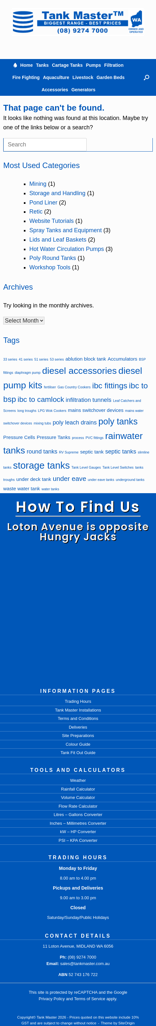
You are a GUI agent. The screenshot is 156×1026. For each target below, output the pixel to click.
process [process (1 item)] (78, 438)
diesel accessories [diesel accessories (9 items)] (79, 370)
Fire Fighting (26, 77)
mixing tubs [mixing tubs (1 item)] (42, 423)
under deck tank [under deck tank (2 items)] (33, 479)
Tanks (42, 65)
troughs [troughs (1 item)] (9, 480)
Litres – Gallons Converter (78, 814)
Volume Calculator (78, 797)
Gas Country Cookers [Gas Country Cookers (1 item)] (74, 387)
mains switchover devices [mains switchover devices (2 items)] (95, 410)
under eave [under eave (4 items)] (69, 478)
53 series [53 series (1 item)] (57, 359)
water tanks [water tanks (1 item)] (50, 489)
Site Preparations (78, 735)
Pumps (93, 65)
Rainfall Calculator (78, 789)
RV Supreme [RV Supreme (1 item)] (69, 452)
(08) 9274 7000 (82, 957)
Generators (83, 89)
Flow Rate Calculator (78, 806)
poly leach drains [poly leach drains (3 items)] (75, 422)
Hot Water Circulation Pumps (66, 249)
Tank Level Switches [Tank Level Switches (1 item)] (118, 467)
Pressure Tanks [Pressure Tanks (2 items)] (53, 437)
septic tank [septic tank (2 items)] (92, 451)
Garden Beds (110, 77)
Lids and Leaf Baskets (57, 239)
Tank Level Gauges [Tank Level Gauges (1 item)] (86, 467)
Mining (37, 184)
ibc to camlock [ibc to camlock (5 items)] (41, 399)
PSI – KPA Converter (78, 840)
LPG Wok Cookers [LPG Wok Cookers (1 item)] (52, 411)
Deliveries (78, 727)
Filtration (113, 65)
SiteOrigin (126, 1023)
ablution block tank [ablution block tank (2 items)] (85, 359)
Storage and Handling (57, 193)
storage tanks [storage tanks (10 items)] (41, 465)
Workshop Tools (49, 267)
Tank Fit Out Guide (78, 752)
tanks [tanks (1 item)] (139, 467)
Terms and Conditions (78, 718)
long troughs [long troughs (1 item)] (26, 411)
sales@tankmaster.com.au (85, 963)
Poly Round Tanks (52, 258)
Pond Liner (43, 202)
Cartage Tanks (67, 65)
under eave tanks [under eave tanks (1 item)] (101, 480)
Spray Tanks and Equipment (65, 230)
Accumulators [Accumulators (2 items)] (122, 359)
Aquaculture (56, 77)
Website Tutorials (51, 221)
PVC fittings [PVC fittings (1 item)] (95, 438)
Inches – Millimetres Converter (78, 823)
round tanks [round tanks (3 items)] (42, 451)
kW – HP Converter (78, 831)
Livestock (83, 77)
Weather (78, 780)
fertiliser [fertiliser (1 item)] (50, 387)
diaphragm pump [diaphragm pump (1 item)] (28, 372)
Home (26, 65)
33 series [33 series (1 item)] (10, 359)
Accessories (55, 89)
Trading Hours (78, 701)
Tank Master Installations (78, 710)
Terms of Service (89, 998)
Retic (36, 211)
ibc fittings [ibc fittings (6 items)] (109, 385)
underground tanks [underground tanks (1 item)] (130, 480)
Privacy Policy (52, 998)
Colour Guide (78, 744)
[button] (146, 77)
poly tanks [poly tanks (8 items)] (118, 421)
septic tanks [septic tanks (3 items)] (120, 451)
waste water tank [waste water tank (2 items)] (21, 488)
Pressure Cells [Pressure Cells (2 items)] (19, 437)
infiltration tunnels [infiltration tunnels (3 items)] (89, 399)
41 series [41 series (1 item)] (26, 359)
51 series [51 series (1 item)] (41, 359)
